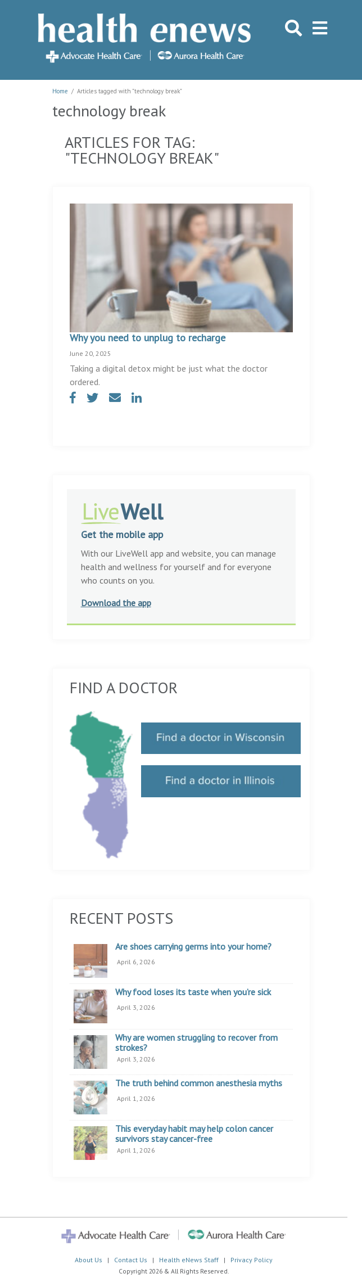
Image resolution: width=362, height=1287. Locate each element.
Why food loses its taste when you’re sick (193, 992)
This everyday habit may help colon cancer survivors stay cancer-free (194, 1134)
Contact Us (130, 1260)
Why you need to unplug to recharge (147, 337)
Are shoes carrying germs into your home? (193, 947)
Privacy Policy (251, 1260)
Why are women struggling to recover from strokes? (196, 1043)
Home (60, 91)
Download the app (116, 602)
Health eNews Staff (189, 1260)
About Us (88, 1260)
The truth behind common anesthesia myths (198, 1083)
